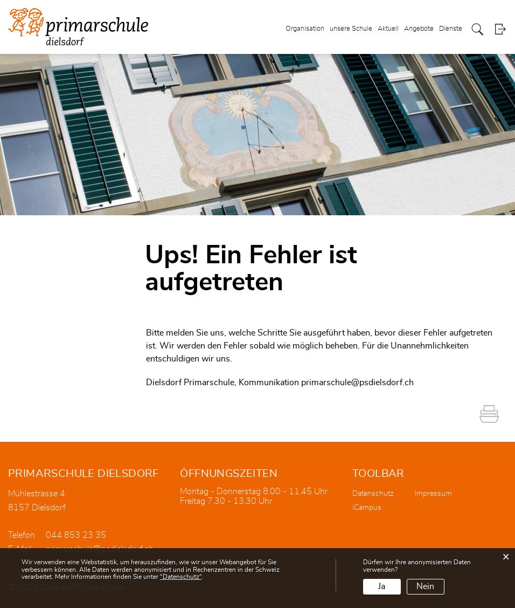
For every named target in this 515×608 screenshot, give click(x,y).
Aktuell (388, 28)
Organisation (305, 28)
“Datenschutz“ (180, 576)
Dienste (450, 28)
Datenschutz (373, 493)
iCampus (366, 507)
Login (500, 29)
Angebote (419, 28)
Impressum (433, 493)
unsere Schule (351, 28)
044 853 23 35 (76, 535)
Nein (425, 586)
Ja (381, 586)
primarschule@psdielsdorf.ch (357, 382)
